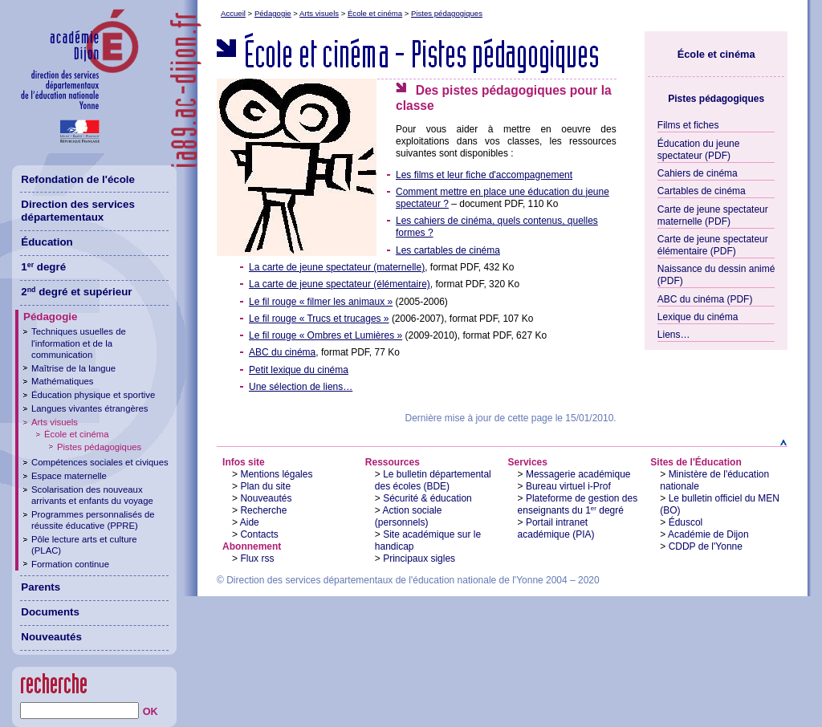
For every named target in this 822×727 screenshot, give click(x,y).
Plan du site (265, 486)
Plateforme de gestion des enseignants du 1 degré (578, 504)
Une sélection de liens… (300, 386)
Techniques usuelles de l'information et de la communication (78, 343)
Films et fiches (688, 125)
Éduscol (686, 522)
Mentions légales (276, 474)
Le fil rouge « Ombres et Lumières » (325, 335)
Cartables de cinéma (701, 191)
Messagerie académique (578, 474)
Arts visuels (319, 13)
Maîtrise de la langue (73, 368)
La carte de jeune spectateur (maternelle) (337, 267)
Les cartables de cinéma (448, 250)
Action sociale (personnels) (408, 516)
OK (150, 711)
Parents (40, 587)
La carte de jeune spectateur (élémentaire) (339, 284)
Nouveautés (265, 498)
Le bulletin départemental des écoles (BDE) (433, 480)
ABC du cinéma (282, 352)
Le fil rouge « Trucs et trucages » (319, 318)
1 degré (43, 267)
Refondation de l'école (78, 179)
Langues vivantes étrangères (89, 408)
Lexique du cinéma (698, 317)
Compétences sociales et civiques (100, 462)
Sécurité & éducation (427, 498)
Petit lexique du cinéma (298, 370)
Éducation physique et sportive (93, 395)
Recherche (263, 510)
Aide (249, 522)
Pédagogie (272, 13)
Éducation (46, 242)
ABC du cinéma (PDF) (705, 299)
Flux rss (257, 558)
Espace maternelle (69, 476)
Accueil (233, 13)
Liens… (673, 334)
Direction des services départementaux (78, 211)
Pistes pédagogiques (446, 13)
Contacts (259, 534)
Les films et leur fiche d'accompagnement (484, 175)
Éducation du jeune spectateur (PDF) (698, 149)
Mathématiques (62, 381)
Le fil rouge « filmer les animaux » (321, 301)
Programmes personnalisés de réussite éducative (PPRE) (93, 520)
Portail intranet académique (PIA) (556, 528)
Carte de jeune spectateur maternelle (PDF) (712, 215)
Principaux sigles (419, 558)
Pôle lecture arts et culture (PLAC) (84, 544)
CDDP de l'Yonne (706, 546)
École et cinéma (375, 13)
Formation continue (70, 564)
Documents (50, 612)
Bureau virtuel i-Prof (568, 486)
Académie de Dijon (708, 534)
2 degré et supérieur (76, 292)
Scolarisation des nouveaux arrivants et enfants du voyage (92, 495)
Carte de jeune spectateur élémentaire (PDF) (712, 245)
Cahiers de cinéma (697, 173)
